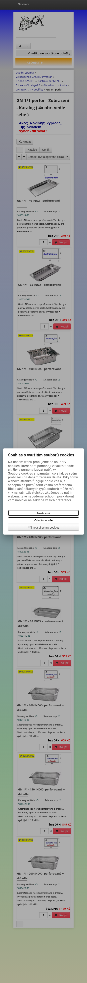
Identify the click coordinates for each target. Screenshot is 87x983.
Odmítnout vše (43, 520)
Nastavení (43, 513)
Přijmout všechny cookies (43, 527)
